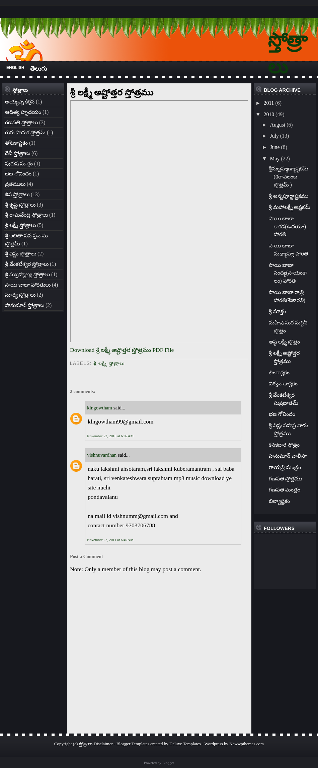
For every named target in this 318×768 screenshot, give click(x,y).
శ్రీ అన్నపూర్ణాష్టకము (288, 196)
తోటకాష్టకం (16, 143)
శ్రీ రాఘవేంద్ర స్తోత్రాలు (26, 215)
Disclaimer (103, 743)
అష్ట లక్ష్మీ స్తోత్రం (284, 341)
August (277, 125)
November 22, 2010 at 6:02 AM (110, 436)
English (15, 67)
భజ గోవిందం (18, 173)
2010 (268, 114)
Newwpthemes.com (246, 743)
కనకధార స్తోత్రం (284, 445)
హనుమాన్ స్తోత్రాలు (24, 305)
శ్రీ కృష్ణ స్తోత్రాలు (20, 205)
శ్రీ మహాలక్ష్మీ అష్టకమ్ (290, 207)
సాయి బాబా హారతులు (28, 285)
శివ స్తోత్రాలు (17, 194)
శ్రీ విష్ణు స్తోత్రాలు (20, 253)
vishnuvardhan (101, 455)
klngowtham (99, 407)
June (275, 147)
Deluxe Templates (185, 743)
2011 (268, 103)
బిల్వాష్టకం (279, 501)
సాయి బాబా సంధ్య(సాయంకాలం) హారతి (288, 273)
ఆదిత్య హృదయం (23, 112)
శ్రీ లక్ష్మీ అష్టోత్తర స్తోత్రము (111, 92)
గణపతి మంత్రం (284, 489)
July (274, 136)
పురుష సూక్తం (19, 163)
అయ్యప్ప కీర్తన (19, 101)
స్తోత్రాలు (86, 743)
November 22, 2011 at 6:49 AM (110, 540)
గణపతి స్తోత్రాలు (21, 122)
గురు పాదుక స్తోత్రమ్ (25, 132)
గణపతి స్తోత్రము (285, 478)
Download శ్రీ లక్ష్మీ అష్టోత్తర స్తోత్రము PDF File (122, 350)
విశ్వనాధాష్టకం (283, 383)
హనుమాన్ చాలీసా (288, 456)
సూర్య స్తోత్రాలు (20, 295)
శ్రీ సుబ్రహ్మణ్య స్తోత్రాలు (27, 274)
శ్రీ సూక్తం (277, 311)
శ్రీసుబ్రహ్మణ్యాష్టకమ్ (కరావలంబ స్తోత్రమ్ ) (288, 176)
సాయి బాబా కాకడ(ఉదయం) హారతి (287, 226)
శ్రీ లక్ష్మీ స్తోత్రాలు (20, 225)
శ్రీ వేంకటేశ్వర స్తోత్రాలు (27, 264)
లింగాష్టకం (279, 372)
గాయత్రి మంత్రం (285, 467)
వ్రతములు (15, 184)
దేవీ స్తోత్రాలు (17, 153)
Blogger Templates (132, 743)
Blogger (168, 763)
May (275, 158)
